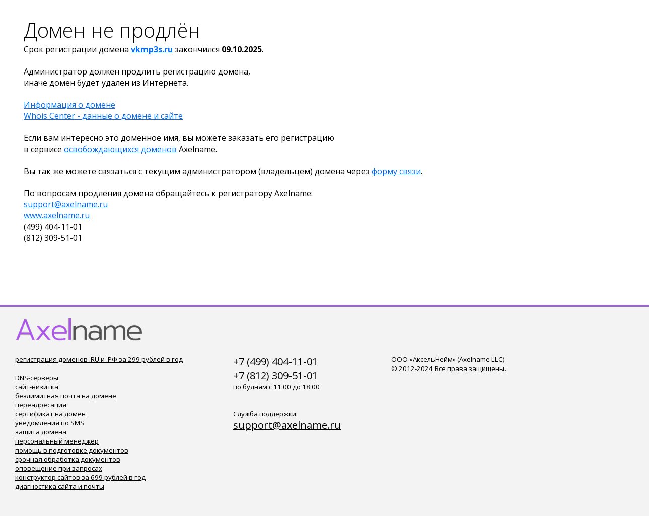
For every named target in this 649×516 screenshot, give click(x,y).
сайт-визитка (36, 386)
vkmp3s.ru (152, 49)
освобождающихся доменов (120, 149)
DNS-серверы (36, 377)
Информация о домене (69, 104)
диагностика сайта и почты (59, 486)
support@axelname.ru (66, 204)
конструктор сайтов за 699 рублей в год (80, 477)
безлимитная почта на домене (65, 395)
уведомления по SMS (49, 422)
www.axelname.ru (57, 215)
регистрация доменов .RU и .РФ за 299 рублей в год (99, 359)
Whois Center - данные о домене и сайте (103, 115)
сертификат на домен (50, 413)
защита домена (40, 431)
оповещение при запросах (58, 468)
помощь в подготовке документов (71, 450)
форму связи (396, 171)
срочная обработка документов (67, 459)
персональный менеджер (57, 441)
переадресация (40, 404)
